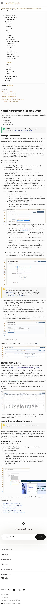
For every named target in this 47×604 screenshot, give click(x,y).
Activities (8, 69)
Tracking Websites (12, 45)
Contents (4, 89)
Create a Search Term (9, 94)
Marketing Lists (11, 37)
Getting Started (9, 24)
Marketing (8, 35)
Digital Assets (10, 60)
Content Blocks (11, 54)
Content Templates (12, 52)
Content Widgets (11, 58)
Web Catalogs (10, 48)
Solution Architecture (10, 17)
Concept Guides (9, 19)
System (7, 73)
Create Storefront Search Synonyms (13, 99)
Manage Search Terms (8, 92)
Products (8, 33)
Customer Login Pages (13, 56)
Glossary (7, 80)
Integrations (7, 78)
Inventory (8, 67)
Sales (7, 31)
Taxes (7, 64)
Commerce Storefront (10, 76)
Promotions (9, 43)
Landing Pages (11, 50)
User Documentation (9, 15)
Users (10, 8)
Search (9, 62)
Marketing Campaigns (13, 41)
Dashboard (8, 26)
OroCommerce (8, 549)
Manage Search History (9, 96)
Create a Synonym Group (10, 101)
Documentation (5, 8)
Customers (8, 28)
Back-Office (16, 8)
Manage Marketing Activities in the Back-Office (30, 8)
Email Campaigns (11, 39)
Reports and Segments (11, 71)
